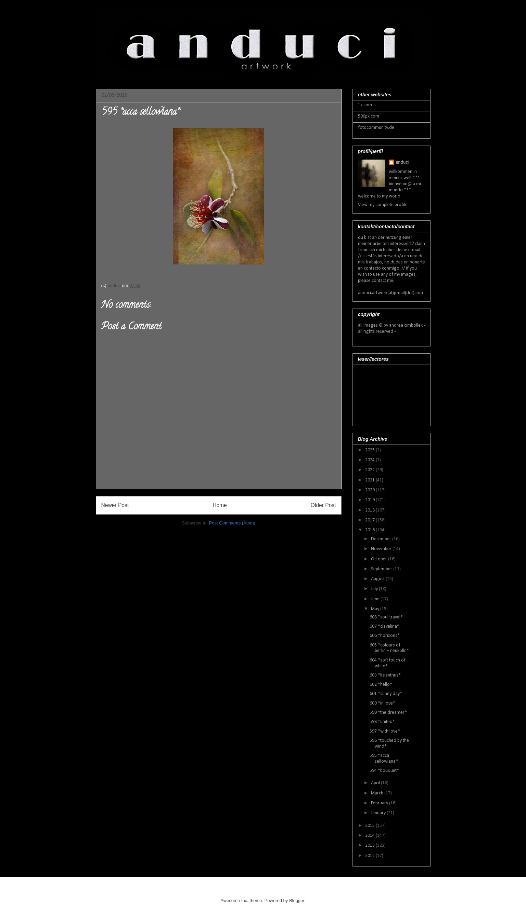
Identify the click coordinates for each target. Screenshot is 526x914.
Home (220, 505)
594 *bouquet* (384, 770)
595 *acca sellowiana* (384, 758)
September (382, 569)
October (379, 559)
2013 (370, 845)
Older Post (323, 505)
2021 (370, 480)
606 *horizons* (385, 635)
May (375, 609)
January (379, 813)
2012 (370, 855)
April (376, 783)
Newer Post (115, 505)
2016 (370, 530)
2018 (370, 510)
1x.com (365, 105)
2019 (370, 500)
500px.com (368, 116)
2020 (370, 490)
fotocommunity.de (376, 127)
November (382, 548)
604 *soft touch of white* (388, 663)
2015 (370, 825)
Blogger (296, 900)
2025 (370, 450)
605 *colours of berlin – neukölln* (389, 648)
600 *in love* (382, 703)
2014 (370, 835)
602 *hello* (381, 684)
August (378, 579)
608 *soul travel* (386, 617)
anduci (402, 162)
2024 (370, 460)
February (380, 803)
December (381, 539)
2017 (370, 520)
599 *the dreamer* (388, 712)
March (377, 793)
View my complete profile (383, 204)
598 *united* (382, 721)
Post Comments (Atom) (232, 523)
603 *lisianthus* (385, 675)
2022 (370, 470)
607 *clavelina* (384, 626)
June (376, 599)
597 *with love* (385, 731)
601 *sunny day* (386, 693)
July (375, 588)
